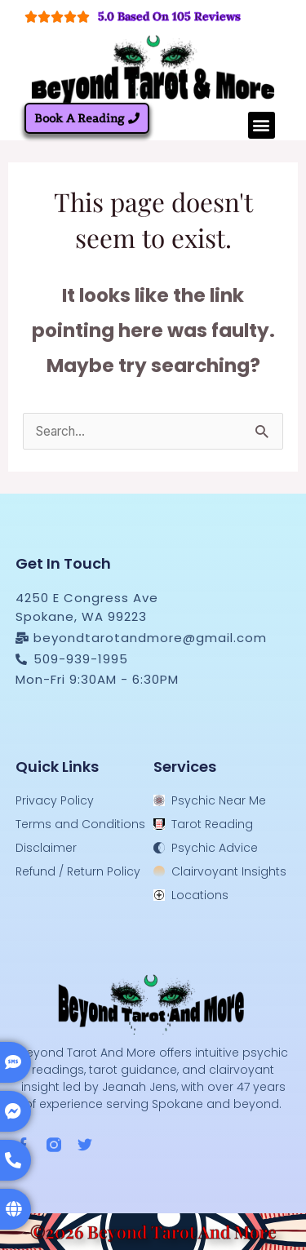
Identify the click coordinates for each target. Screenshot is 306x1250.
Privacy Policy (55, 800)
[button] (261, 125)
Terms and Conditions (80, 824)
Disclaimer (46, 848)
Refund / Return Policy (78, 871)
